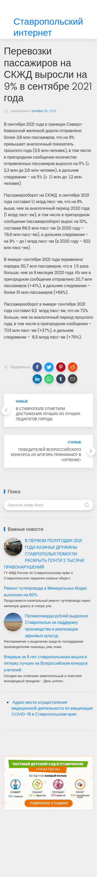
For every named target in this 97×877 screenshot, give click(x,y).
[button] (37, 367)
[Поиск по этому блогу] (48, 505)
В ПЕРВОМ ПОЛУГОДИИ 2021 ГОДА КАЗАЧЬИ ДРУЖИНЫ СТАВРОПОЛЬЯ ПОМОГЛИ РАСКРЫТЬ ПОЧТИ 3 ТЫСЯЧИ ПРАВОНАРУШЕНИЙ (44, 554)
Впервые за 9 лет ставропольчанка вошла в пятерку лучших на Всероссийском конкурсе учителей (46, 663)
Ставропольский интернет (48, 27)
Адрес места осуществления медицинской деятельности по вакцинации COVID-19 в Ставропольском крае (52, 708)
